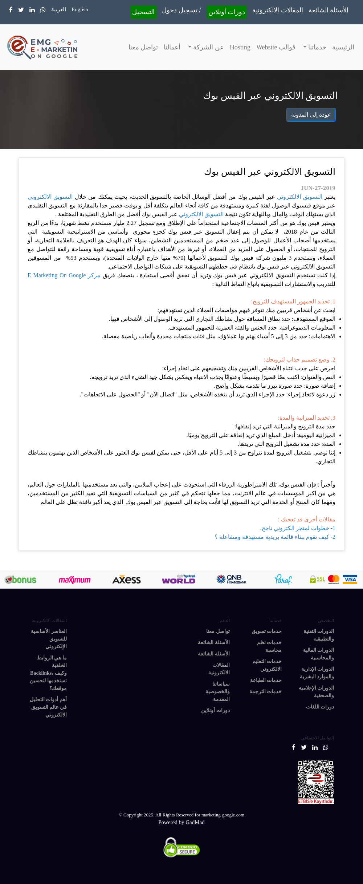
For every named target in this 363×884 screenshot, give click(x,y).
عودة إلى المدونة (311, 115)
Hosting (240, 47)
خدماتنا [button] (317, 47)
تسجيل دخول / (181, 10)
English (80, 9)
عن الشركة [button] (208, 47)
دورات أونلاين (226, 12)
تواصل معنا (143, 47)
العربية (58, 9)
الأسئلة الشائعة (329, 10)
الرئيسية (343, 47)
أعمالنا (172, 47)
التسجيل (143, 12)
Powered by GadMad (181, 822)
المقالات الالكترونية (277, 10)
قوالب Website (275, 47)
